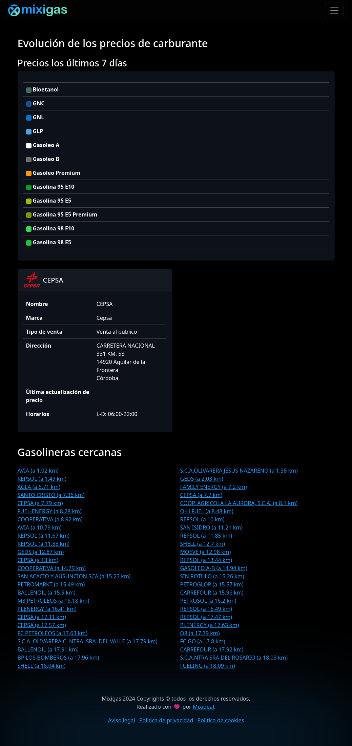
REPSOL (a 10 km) (202, 519)
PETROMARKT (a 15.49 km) (51, 584)
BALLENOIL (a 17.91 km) (48, 649)
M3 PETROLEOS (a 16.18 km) (53, 600)
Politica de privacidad (166, 720)
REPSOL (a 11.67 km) (44, 535)
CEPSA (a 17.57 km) (42, 625)
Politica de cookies (221, 720)
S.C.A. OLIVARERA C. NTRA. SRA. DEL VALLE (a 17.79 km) (88, 641)
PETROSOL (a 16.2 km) (208, 600)
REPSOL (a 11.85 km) (206, 535)
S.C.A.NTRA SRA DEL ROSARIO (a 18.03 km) (234, 657)
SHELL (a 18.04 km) (42, 665)
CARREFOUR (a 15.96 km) (212, 592)
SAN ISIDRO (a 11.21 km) (211, 527)
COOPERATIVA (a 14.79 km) (52, 568)
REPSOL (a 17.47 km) (206, 617)
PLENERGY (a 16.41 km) (47, 609)
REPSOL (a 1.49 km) (42, 478)
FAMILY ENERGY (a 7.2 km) (213, 487)
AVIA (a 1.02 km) (38, 470)
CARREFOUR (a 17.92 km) (212, 649)
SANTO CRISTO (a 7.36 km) (51, 495)
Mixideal (203, 706)
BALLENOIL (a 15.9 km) (47, 592)
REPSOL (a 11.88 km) (44, 543)
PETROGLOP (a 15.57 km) (212, 584)
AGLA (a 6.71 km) (39, 487)
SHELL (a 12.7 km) (202, 543)
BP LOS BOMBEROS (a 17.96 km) (58, 657)
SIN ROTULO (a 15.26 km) (212, 576)
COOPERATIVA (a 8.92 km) (50, 519)
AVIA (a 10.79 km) (40, 527)
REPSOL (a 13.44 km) (206, 560)
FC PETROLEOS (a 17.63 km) (53, 633)
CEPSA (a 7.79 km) (40, 503)
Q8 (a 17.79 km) (200, 633)
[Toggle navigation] (334, 10)
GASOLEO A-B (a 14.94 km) (213, 568)
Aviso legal (121, 720)
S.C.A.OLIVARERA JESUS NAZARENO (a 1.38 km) (239, 470)
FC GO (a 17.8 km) (202, 641)
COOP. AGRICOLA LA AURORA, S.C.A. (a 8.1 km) (239, 503)
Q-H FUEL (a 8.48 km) (206, 511)
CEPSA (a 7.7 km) (201, 495)
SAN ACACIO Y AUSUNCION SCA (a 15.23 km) (74, 576)
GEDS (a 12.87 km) (41, 552)
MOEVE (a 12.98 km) (205, 552)
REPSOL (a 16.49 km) (206, 609)
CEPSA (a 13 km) (38, 560)
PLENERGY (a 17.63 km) (209, 625)
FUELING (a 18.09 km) (207, 665)
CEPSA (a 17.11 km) (42, 617)
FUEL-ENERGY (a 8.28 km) (50, 511)
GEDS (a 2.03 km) (201, 478)
